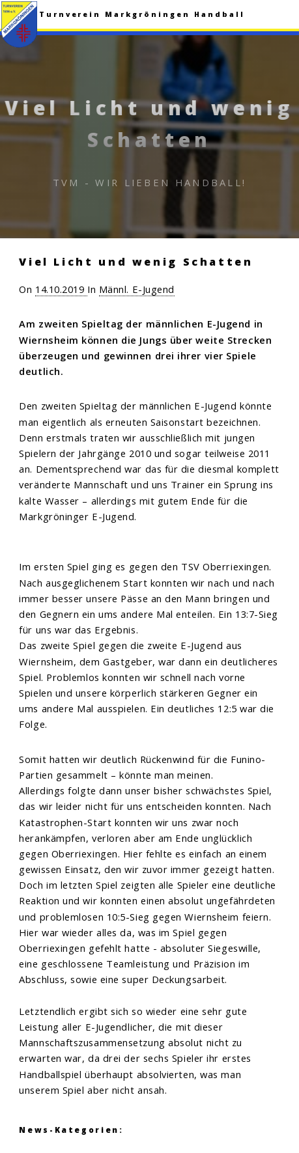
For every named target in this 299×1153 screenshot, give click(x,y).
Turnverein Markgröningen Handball (142, 14)
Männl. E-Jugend (137, 289)
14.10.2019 (61, 289)
